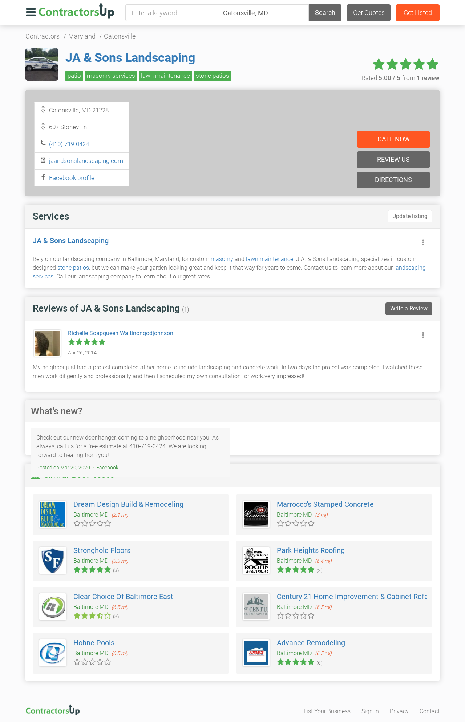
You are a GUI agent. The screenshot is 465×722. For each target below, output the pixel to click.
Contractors (42, 36)
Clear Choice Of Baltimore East (123, 596)
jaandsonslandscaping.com (86, 160)
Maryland (82, 36)
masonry (222, 259)
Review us (393, 159)
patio (74, 75)
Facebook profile (71, 177)
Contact (430, 711)
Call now (393, 139)
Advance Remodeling (311, 642)
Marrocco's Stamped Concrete (325, 504)
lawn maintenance (165, 75)
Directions (393, 180)
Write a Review (409, 308)
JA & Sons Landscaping (130, 57)
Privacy (399, 711)
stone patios (212, 75)
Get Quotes (369, 12)
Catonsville (120, 36)
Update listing (410, 216)
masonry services (111, 75)
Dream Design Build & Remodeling (128, 504)
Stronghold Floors (101, 550)
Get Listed (418, 12)
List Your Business (327, 711)
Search (325, 12)
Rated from (400, 77)
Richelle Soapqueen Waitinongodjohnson (120, 333)
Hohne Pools (93, 642)
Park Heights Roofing (311, 550)
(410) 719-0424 (69, 144)
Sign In (370, 711)
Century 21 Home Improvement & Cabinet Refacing (359, 596)
